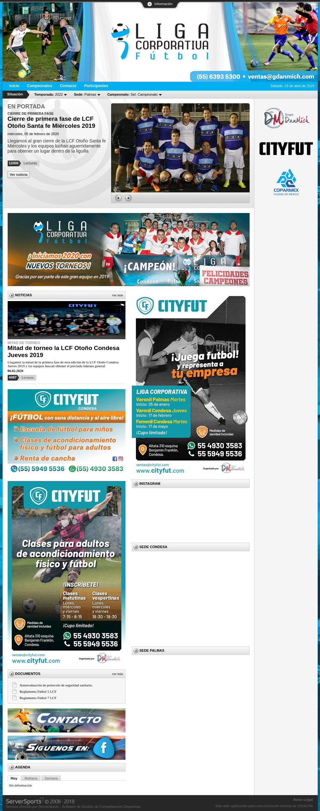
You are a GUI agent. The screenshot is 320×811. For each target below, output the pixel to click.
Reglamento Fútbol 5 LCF (38, 691)
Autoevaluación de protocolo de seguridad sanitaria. (56, 685)
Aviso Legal (303, 799)
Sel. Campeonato (132, 94)
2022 (48, 94)
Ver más (117, 295)
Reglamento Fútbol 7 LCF (38, 698)
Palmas (85, 94)
